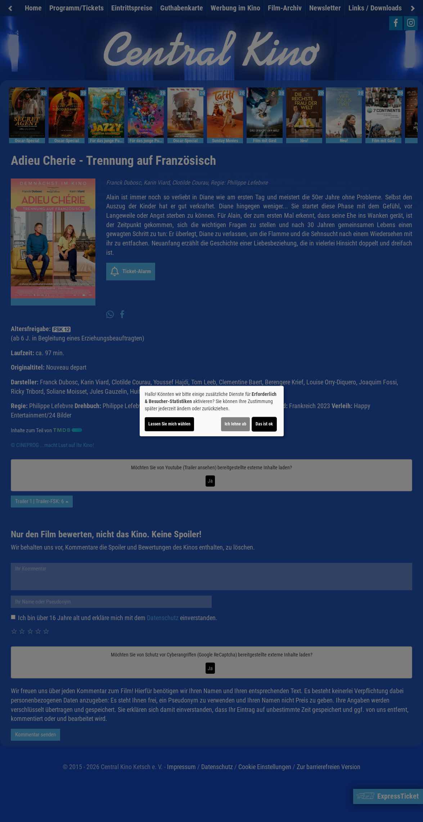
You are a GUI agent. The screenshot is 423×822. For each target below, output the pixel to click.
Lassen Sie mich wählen (169, 423)
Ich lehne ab (235, 423)
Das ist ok (264, 423)
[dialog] (212, 411)
